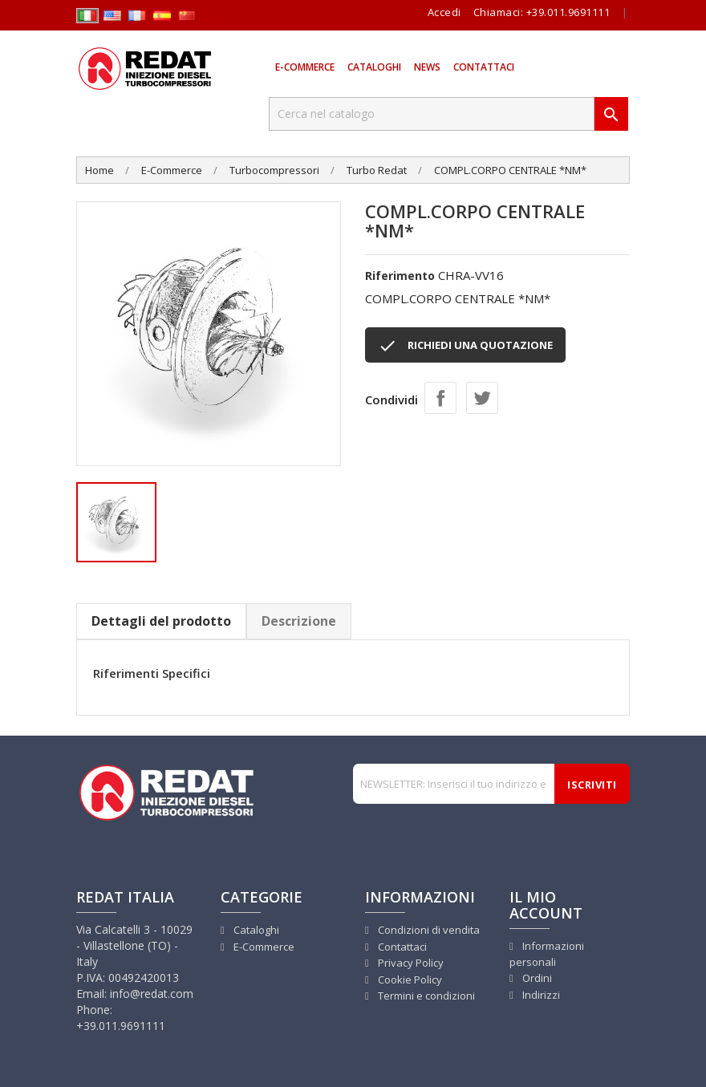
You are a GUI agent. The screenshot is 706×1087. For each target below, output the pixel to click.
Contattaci (483, 67)
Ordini (536, 978)
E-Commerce (305, 67)
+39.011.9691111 (568, 12)
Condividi (440, 398)
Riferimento (400, 275)
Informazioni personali (546, 954)
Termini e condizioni (425, 995)
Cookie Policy (408, 979)
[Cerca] (431, 114)
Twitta (482, 398)
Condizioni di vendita (427, 930)
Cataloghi (374, 67)
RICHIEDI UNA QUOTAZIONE (465, 345)
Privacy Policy (409, 962)
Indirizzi (540, 995)
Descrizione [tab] (299, 621)
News (427, 67)
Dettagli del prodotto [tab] (161, 621)
